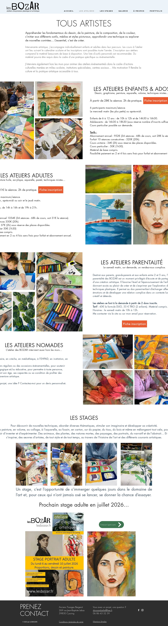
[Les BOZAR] (138, 610)
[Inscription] (111, 524)
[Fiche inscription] (50, 189)
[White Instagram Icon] (142, 610)
